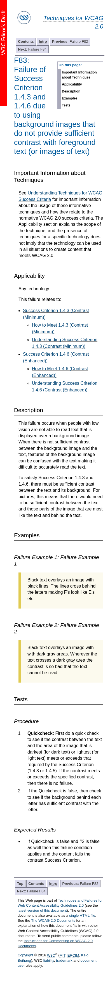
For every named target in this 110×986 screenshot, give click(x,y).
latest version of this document (42, 910)
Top (20, 884)
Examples (70, 98)
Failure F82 (70, 41)
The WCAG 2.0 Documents (53, 920)
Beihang (24, 960)
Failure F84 (32, 49)
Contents (26, 41)
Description (71, 91)
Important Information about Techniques (79, 74)
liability (48, 960)
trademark (64, 960)
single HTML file (82, 915)
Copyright (25, 955)
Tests (66, 105)
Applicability (72, 84)
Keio (84, 955)
